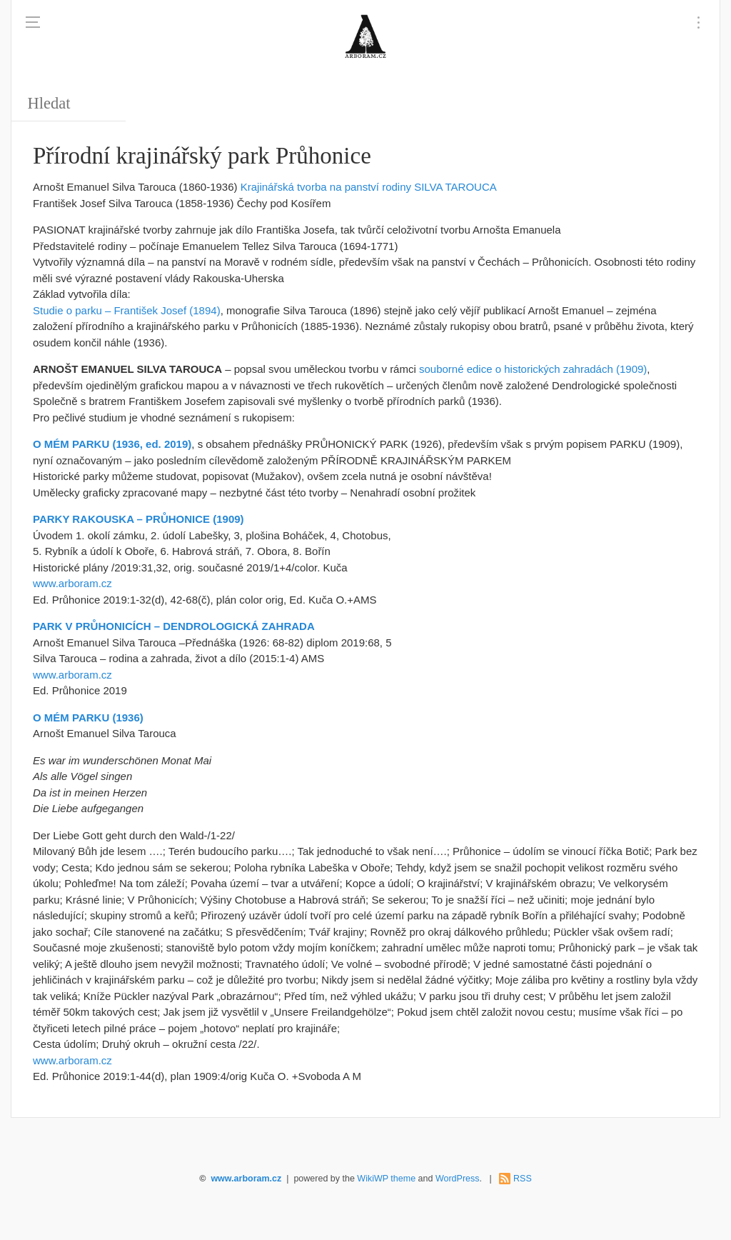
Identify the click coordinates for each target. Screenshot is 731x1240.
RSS (522, 1179)
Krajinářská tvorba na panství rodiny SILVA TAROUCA (369, 187)
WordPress (457, 1179)
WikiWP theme (386, 1179)
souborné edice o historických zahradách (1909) (533, 369)
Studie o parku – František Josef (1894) (127, 310)
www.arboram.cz (72, 583)
